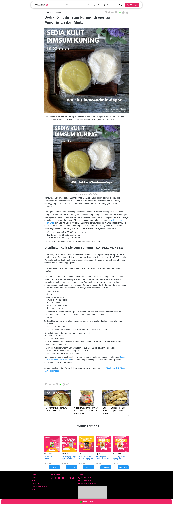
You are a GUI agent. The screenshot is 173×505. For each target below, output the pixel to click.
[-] (52, 478)
